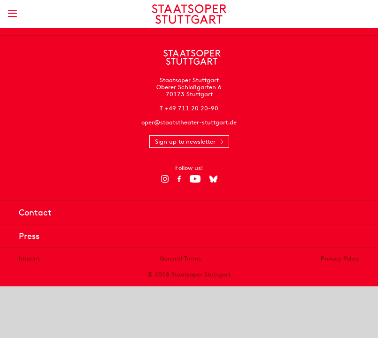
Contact (35, 212)
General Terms (180, 258)
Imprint (29, 258)
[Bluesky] (213, 179)
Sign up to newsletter (185, 142)
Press (29, 235)
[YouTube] (195, 179)
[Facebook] (179, 179)
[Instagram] (165, 179)
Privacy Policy (340, 258)
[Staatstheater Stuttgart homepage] (189, 14)
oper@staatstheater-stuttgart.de (189, 122)
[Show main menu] (12, 13)
